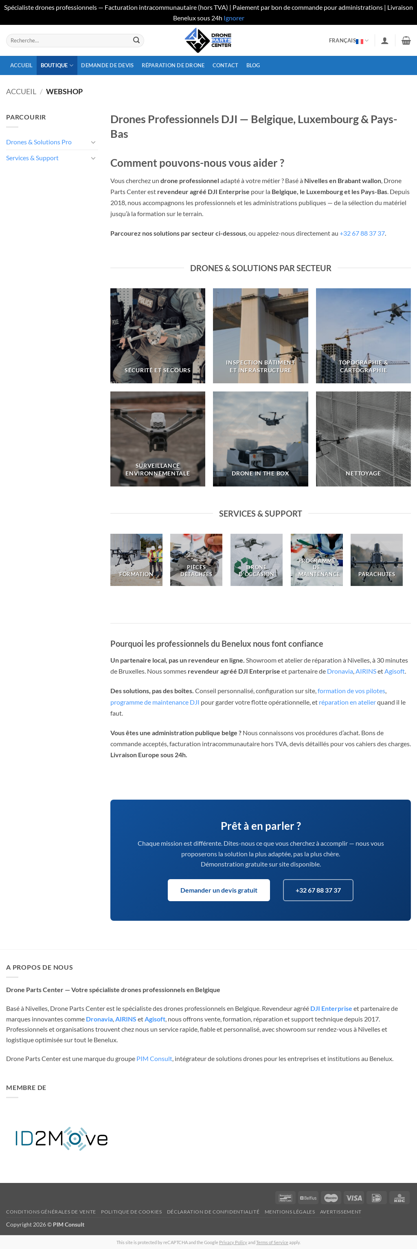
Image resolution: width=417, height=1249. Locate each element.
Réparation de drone (173, 65)
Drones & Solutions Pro (39, 142)
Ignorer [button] (234, 18)
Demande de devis (107, 65)
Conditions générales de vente (51, 1212)
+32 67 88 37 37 (362, 233)
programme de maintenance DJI (155, 702)
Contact (226, 65)
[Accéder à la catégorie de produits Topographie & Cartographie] (363, 335)
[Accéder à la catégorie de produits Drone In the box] (260, 438)
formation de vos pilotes (351, 690)
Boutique (57, 65)
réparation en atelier (347, 702)
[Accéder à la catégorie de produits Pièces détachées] (196, 560)
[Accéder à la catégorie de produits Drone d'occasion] (256, 560)
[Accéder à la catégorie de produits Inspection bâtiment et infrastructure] (260, 335)
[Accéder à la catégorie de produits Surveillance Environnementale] (157, 438)
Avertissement (341, 1212)
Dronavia (340, 671)
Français (349, 40)
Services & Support (32, 157)
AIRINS (366, 671)
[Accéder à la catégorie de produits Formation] (136, 560)
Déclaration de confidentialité (213, 1212)
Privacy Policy (233, 1242)
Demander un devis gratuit (218, 890)
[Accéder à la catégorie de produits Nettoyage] (363, 438)
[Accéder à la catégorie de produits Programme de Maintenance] (317, 560)
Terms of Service (272, 1242)
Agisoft (394, 671)
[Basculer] (93, 142)
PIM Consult (154, 1058)
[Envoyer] (136, 40)
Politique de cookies (131, 1212)
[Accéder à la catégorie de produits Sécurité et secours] (157, 335)
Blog (253, 65)
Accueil (21, 65)
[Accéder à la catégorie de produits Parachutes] (377, 560)
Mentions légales (290, 1212)
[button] (385, 40)
